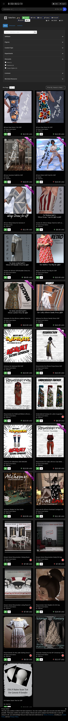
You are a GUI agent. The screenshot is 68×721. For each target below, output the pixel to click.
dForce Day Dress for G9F (44, 127)
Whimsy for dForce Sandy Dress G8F (48, 318)
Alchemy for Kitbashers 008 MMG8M (15, 461)
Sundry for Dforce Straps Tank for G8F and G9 (50, 223)
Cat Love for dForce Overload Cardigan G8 (49, 509)
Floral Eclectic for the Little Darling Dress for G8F (19, 652)
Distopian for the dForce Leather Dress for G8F (18, 318)
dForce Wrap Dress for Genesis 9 (14, 223)
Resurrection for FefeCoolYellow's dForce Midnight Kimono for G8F (25, 414)
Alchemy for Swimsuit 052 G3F (13, 366)
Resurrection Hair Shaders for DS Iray (48, 605)
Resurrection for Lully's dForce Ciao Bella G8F (50, 461)
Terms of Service (48, 715)
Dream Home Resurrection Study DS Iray (49, 557)
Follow (25, 17)
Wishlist (21, 20)
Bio (27, 20)
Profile (33, 17)
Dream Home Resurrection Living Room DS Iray (19, 605)
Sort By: (55, 87)
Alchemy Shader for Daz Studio (14, 509)
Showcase (12, 25)
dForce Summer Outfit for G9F (13, 175)
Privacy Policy (14, 717)
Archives (19, 25)
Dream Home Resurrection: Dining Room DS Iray (19, 557)
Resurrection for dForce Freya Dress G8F (49, 366)
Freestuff (55, 17)
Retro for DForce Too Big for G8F (46, 270)
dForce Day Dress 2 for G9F (13, 127)
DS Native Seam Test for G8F (13, 700)
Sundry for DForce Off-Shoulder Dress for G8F (18, 270)
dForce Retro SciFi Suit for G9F (46, 175)
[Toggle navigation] (3, 3)
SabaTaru (8, 131)
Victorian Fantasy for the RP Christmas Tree (50, 652)
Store (40, 17)
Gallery (47, 17)
